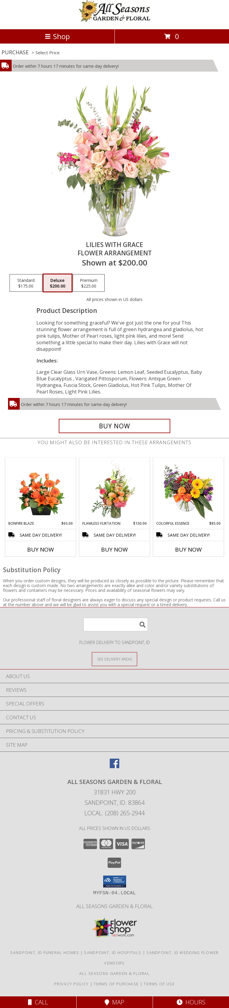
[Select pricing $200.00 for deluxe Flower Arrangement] (58, 283)
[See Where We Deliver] (114, 659)
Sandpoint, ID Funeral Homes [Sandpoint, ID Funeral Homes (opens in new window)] (44, 952)
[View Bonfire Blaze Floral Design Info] (41, 489)
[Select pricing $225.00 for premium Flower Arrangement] (88, 283)
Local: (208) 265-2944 (114, 813)
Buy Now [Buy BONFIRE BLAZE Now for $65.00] (40, 549)
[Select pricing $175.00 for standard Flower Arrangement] (26, 283)
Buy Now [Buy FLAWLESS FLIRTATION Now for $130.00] (114, 549)
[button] (114, 881)
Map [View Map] (114, 1002)
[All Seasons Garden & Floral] (114, 20)
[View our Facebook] (114, 766)
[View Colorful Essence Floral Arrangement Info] (188, 489)
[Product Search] (115, 624)
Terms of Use (159, 984)
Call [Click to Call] (38, 1002)
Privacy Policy (71, 984)
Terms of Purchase (116, 984)
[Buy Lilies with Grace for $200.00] (114, 426)
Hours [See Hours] (191, 1002)
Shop (57, 36)
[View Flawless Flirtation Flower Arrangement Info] (115, 489)
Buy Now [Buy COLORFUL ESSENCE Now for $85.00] (188, 549)
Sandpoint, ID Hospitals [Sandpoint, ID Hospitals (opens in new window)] (112, 952)
